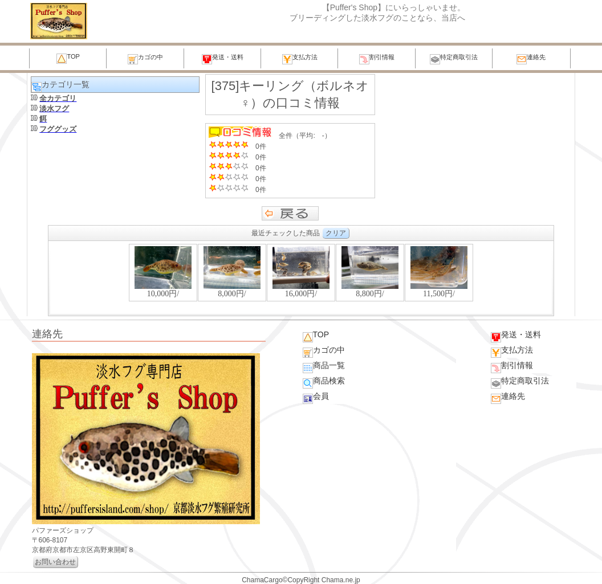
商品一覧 (324, 367)
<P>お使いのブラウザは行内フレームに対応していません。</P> (301, 278)
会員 (316, 397)
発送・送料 (222, 59)
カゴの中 (145, 59)
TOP (67, 58)
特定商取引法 (454, 59)
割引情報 (376, 59)
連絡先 (531, 59)
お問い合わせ (55, 562)
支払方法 (300, 59)
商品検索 (324, 382)
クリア (336, 233)
